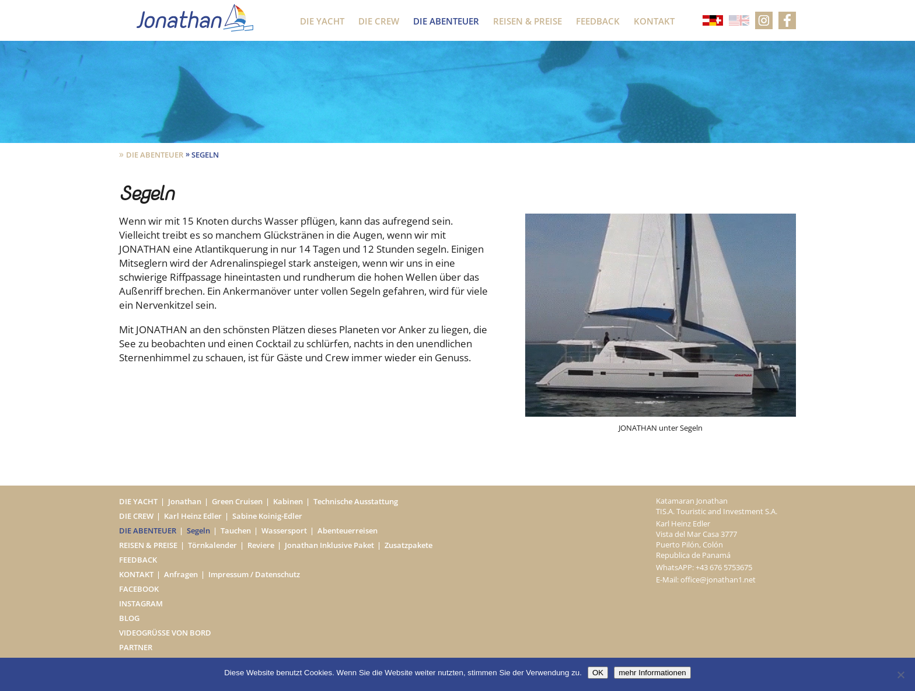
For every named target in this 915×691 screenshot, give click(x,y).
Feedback (598, 21)
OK (597, 672)
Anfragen (181, 574)
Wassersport (284, 530)
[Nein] (900, 674)
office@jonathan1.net (718, 579)
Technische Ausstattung (355, 501)
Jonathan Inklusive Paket (329, 545)
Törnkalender (212, 545)
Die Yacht (322, 21)
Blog (129, 618)
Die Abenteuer (446, 21)
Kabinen (288, 501)
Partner (135, 647)
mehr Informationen (652, 672)
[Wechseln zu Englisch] (739, 21)
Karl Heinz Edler (193, 516)
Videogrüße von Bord (165, 632)
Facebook (139, 589)
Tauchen (236, 530)
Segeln (198, 530)
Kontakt (654, 21)
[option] (660, 323)
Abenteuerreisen (347, 530)
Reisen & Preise (527, 21)
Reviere (260, 545)
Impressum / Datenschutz (254, 574)
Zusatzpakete (408, 545)
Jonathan (184, 501)
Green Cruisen (237, 501)
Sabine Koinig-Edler (267, 516)
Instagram (141, 603)
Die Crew (378, 21)
